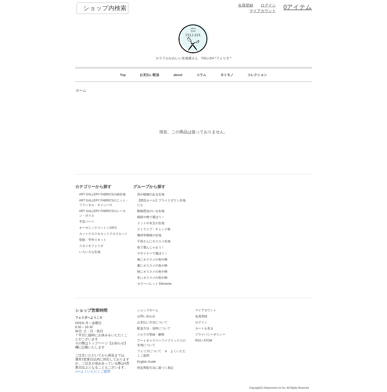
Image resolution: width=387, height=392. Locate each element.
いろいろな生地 (89, 252)
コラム (201, 75)
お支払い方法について (152, 322)
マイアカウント (262, 11)
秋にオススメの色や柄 (152, 271)
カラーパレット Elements (154, 283)
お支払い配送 (149, 75)
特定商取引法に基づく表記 (155, 368)
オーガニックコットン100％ (98, 227)
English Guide (146, 361)
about (177, 75)
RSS (198, 340)
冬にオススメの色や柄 (152, 277)
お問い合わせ (146, 316)
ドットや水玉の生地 (150, 223)
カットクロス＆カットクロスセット (103, 234)
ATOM (208, 340)
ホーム (81, 90)
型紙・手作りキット (92, 240)
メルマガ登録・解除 (150, 334)
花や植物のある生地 (150, 194)
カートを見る (204, 328)
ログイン (268, 5)
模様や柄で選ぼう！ (150, 217)
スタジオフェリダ (91, 246)
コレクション (257, 75)
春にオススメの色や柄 (152, 259)
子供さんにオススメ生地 (153, 241)
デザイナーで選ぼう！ (152, 253)
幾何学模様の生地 (149, 235)
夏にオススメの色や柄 (152, 265)
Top (123, 75)
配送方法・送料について (153, 328)
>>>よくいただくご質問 (92, 371)
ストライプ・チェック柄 (153, 229)
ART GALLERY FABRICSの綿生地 (102, 194)
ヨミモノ (226, 75)
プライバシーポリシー (210, 334)
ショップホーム (147, 310)
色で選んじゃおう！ (150, 247)
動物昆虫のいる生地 (150, 211)
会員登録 (245, 5)
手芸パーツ (86, 221)
